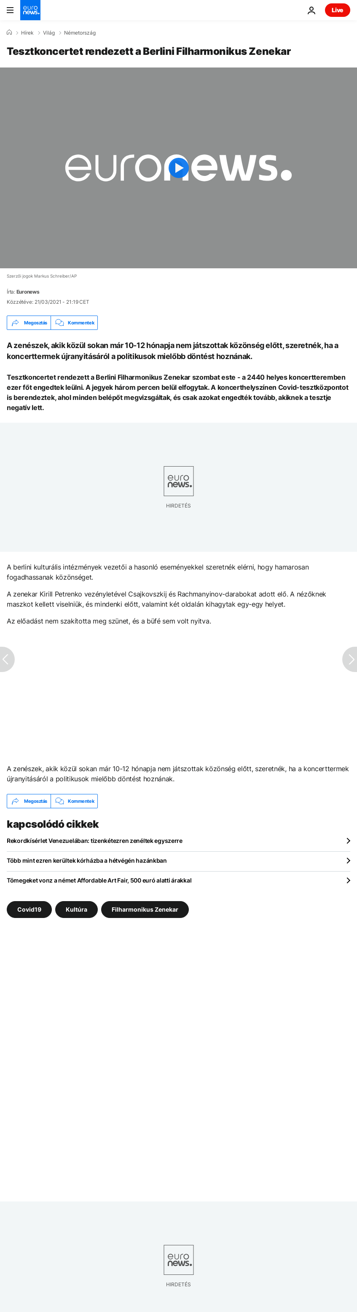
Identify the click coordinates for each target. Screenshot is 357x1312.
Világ (49, 32)
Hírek (27, 32)
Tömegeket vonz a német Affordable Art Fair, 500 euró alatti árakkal (99, 880)
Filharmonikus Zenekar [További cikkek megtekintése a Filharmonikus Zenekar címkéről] (145, 909)
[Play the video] (178, 167)
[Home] (9, 32)
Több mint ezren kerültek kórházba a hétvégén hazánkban (87, 860)
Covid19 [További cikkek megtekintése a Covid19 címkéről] (29, 909)
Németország (80, 32)
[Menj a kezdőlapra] (30, 10)
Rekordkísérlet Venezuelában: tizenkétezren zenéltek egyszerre (95, 840)
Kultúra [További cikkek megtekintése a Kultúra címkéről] (76, 909)
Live (338, 9)
